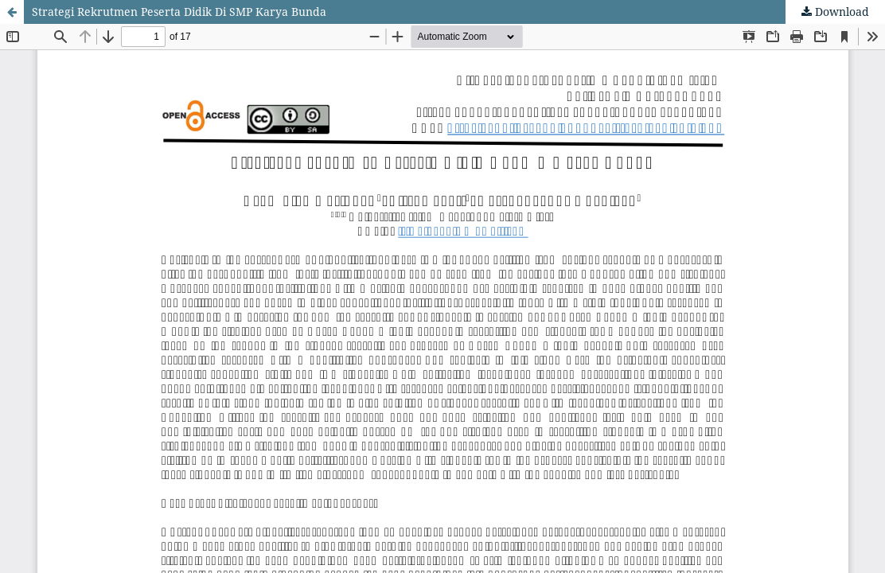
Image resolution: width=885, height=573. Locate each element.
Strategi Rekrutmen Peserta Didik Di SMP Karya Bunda (179, 11)
